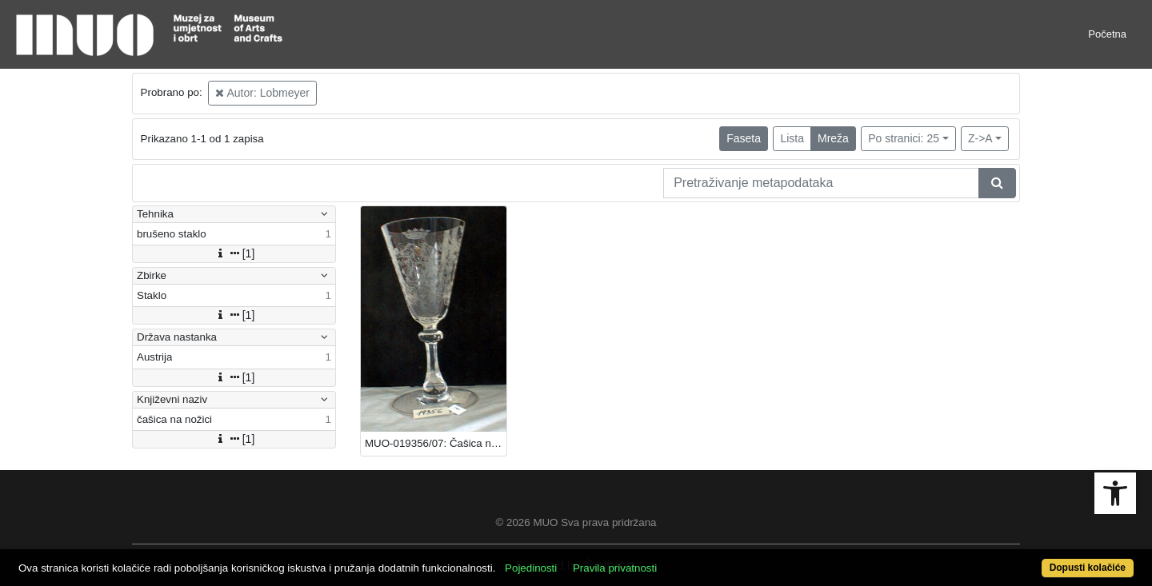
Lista (792, 138)
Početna (1107, 34)
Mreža (833, 138)
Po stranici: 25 (903, 138)
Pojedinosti (531, 568)
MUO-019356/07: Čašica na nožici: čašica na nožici (435, 443)
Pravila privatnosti (615, 568)
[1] (234, 253)
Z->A (980, 138)
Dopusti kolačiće (1088, 567)
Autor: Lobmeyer (262, 92)
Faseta (743, 138)
